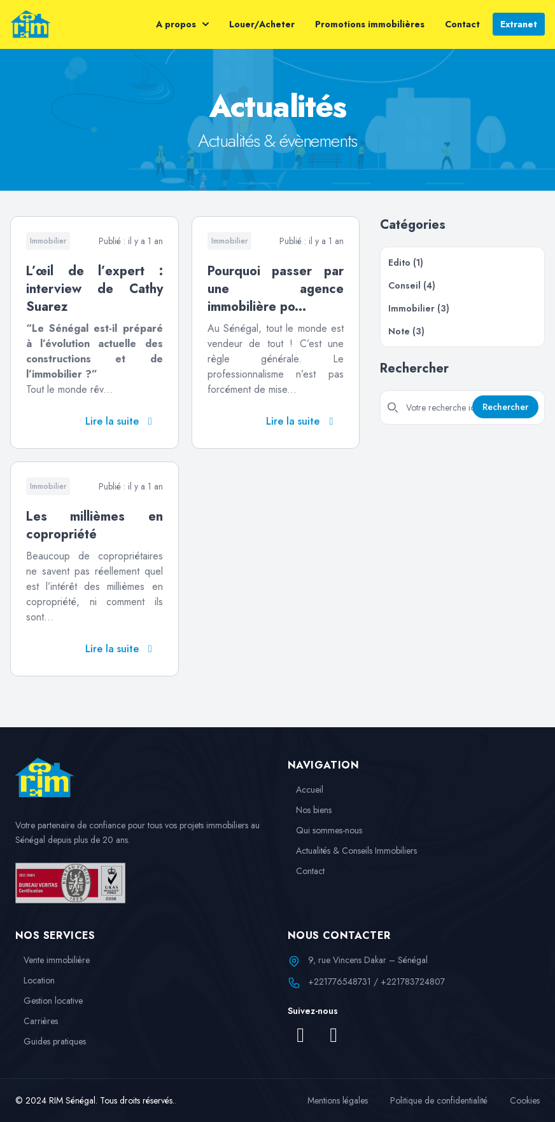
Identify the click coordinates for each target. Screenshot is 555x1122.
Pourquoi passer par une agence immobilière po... (275, 289)
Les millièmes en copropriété (94, 525)
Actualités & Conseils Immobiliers (352, 850)
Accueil (305, 789)
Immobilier (418, 308)
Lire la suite (121, 421)
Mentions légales (337, 1100)
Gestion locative (49, 1000)
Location (35, 980)
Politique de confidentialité (439, 1100)
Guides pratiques (50, 1041)
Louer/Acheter (262, 24)
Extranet (518, 24)
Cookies (525, 1100)
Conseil (411, 285)
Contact (462, 24)
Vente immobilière (52, 960)
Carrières (36, 1021)
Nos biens (310, 810)
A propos (182, 24)
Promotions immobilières (370, 24)
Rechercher (505, 406)
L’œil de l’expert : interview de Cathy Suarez (94, 289)
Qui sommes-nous (325, 830)
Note (406, 331)
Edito (405, 262)
